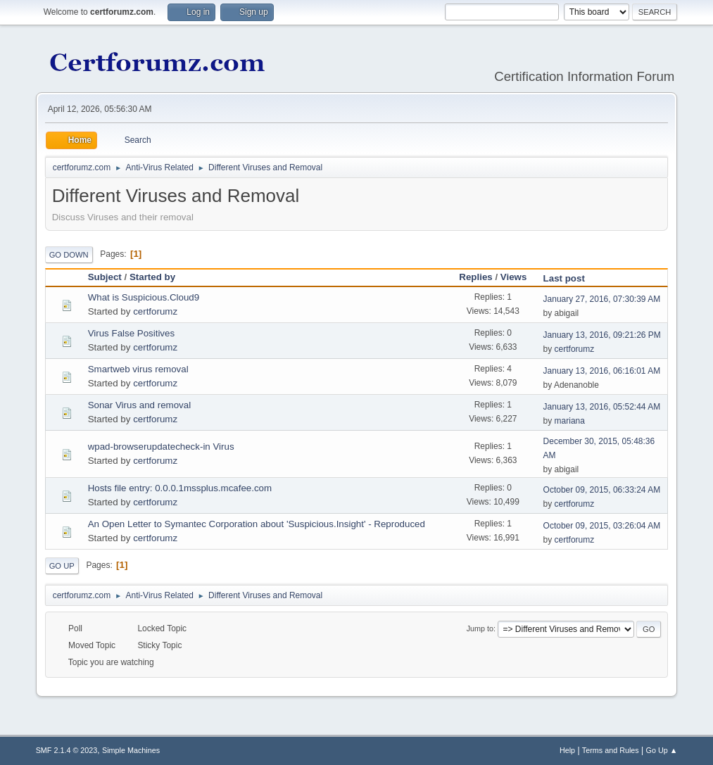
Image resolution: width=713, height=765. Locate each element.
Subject (105, 277)
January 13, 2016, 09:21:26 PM (602, 335)
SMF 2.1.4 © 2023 (67, 750)
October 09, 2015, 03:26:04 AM (602, 526)
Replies (475, 277)
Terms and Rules (610, 750)
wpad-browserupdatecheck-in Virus (161, 446)
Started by (152, 277)
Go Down (69, 255)
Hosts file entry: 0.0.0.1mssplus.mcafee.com (180, 488)
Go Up (62, 566)
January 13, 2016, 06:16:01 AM (602, 371)
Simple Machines (131, 750)
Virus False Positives (131, 333)
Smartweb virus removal (138, 369)
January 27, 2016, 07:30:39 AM (602, 299)
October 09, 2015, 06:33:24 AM (602, 490)
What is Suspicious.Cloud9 (144, 297)
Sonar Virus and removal (139, 405)
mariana (570, 421)
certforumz (155, 311)
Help (567, 750)
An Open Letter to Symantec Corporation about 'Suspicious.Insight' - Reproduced (256, 524)
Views (513, 277)
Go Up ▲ (662, 750)
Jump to (480, 628)
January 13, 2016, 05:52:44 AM (602, 407)
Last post (570, 278)
